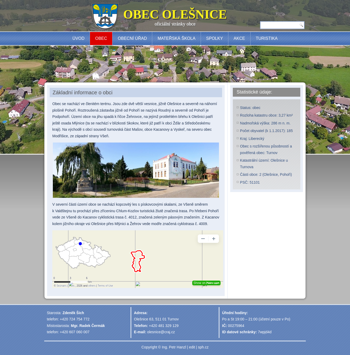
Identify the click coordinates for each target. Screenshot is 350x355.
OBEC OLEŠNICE (175, 14)
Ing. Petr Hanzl (174, 347)
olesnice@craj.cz (161, 332)
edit (192, 347)
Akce (239, 38)
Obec (101, 38)
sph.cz (203, 347)
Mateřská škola (176, 38)
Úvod (78, 38)
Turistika (267, 38)
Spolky (214, 38)
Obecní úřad (132, 38)
